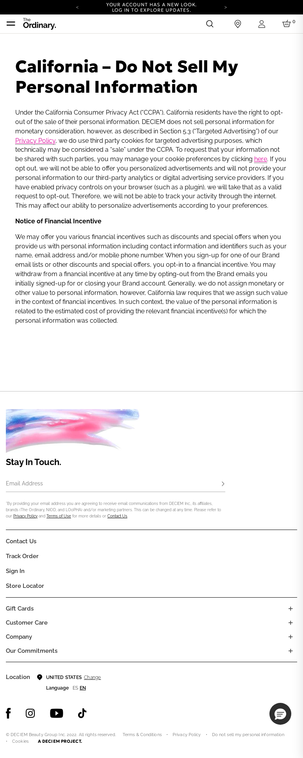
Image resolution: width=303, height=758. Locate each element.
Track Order (22, 556)
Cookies (20, 741)
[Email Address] (115, 484)
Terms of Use (58, 516)
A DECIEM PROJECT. (60, 741)
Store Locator (25, 585)
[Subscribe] (223, 484)
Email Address (24, 483)
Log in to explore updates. (151, 10)
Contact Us (117, 516)
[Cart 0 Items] (287, 23)
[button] (280, 714)
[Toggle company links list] (290, 637)
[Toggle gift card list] (290, 608)
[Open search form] (209, 23)
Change (92, 677)
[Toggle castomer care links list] (290, 622)
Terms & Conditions (142, 734)
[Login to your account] (263, 24)
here (260, 159)
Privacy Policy (35, 140)
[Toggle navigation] (11, 23)
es (75, 688)
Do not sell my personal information (248, 734)
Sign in (15, 571)
